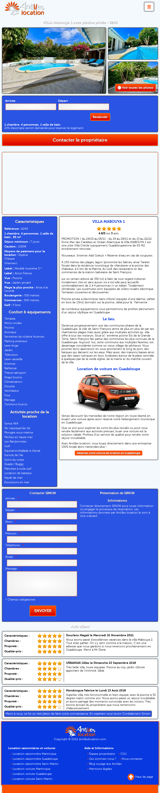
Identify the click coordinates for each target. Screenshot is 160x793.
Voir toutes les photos (135, 87)
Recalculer (100, 119)
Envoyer (42, 610)
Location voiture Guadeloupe (32, 773)
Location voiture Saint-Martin (32, 778)
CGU (123, 753)
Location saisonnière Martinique (34, 753)
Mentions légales (100, 768)
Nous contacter (132, 758)
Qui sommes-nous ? (102, 758)
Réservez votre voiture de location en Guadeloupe (108, 452)
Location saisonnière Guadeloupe (35, 758)
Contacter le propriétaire (80, 140)
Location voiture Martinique (31, 768)
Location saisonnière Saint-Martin (36, 763)
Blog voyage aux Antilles (105, 763)
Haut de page (140, 776)
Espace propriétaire (102, 753)
